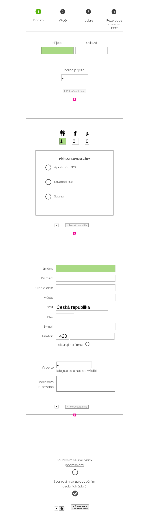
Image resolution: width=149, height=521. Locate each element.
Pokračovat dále (74, 91)
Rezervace (80, 510)
